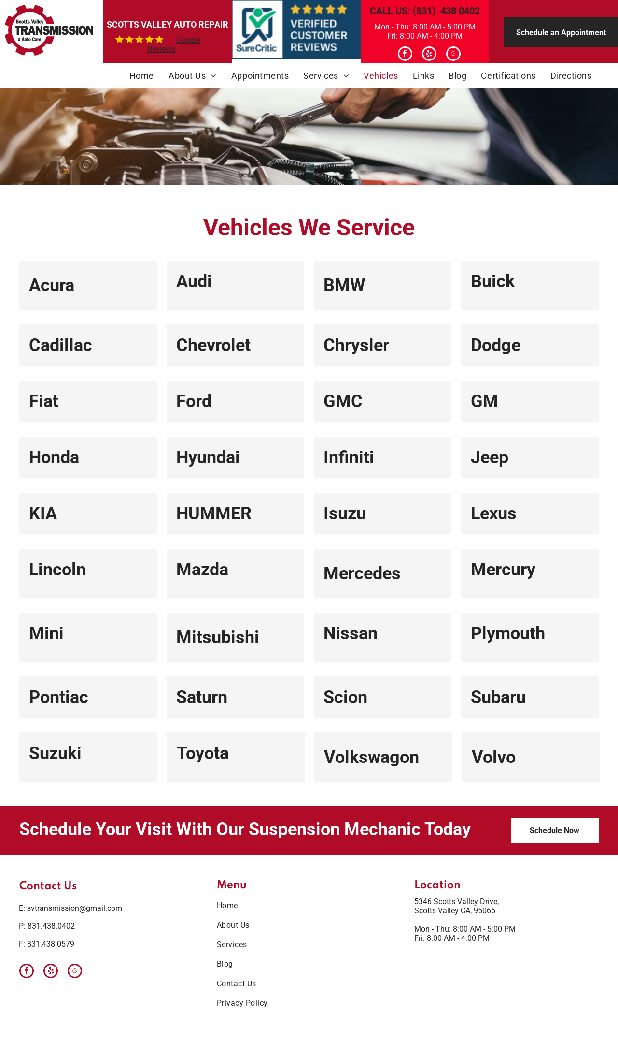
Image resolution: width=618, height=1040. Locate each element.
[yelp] (429, 54)
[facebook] (405, 54)
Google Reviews (173, 44)
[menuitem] (141, 75)
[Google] (453, 54)
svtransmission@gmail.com (74, 908)
